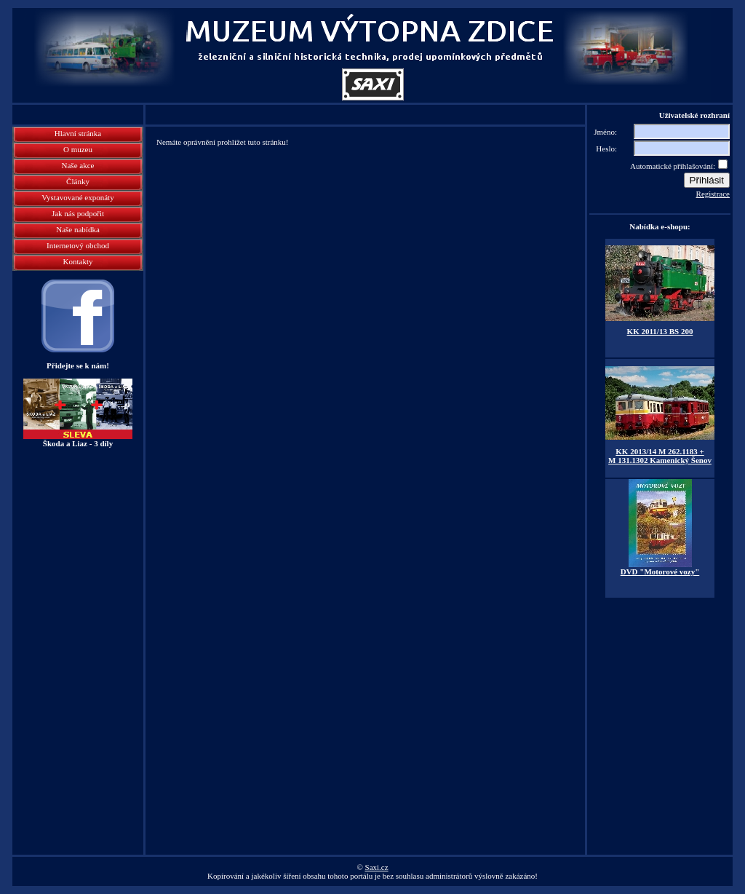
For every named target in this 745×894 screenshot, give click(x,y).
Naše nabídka (78, 229)
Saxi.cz (377, 867)
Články (77, 181)
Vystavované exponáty (77, 197)
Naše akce (78, 165)
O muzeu (77, 149)
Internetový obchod (78, 245)
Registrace (713, 193)
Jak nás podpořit (78, 213)
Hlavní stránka (78, 133)
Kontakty (78, 261)
